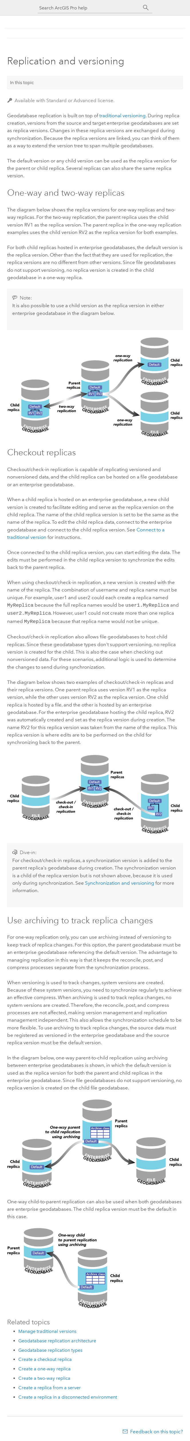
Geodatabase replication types (50, 1348)
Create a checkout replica (45, 1357)
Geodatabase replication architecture (57, 1339)
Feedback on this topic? (156, 1430)
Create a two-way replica (44, 1376)
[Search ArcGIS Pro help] (89, 8)
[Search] (146, 8)
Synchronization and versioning (119, 881)
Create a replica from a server (49, 1386)
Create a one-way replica (44, 1367)
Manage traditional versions (47, 1329)
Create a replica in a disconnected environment (67, 1395)
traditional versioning (122, 115)
